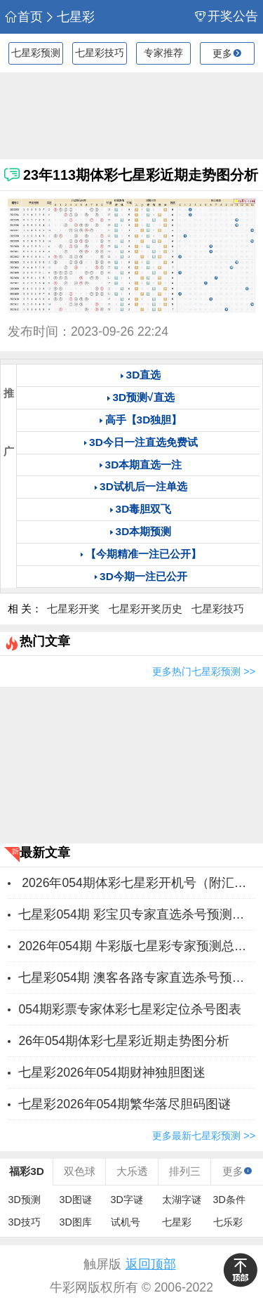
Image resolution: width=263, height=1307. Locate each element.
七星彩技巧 (99, 52)
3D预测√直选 (143, 397)
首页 (24, 17)
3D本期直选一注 (143, 465)
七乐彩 (228, 1222)
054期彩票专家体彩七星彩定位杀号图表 (129, 1009)
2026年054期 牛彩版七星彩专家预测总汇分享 (136, 946)
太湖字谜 (181, 1199)
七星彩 (69, 17)
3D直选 (143, 375)
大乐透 (132, 1171)
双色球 (79, 1171)
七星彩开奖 (73, 609)
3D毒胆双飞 (144, 509)
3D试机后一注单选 (143, 486)
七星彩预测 (35, 52)
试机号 (125, 1222)
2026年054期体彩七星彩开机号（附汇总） (136, 883)
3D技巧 (24, 1222)
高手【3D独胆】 (143, 420)
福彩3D (26, 1171)
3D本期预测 (144, 531)
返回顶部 (151, 1264)
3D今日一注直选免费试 (143, 442)
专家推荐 (163, 52)
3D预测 (24, 1199)
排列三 (185, 1171)
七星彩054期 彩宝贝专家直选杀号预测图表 (136, 914)
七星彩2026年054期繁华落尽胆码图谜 (124, 1104)
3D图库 (76, 1222)
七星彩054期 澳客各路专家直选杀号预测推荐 (136, 978)
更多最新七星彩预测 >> (203, 1135)
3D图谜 (76, 1199)
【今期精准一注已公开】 (143, 554)
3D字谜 (127, 1199)
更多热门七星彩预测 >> (203, 671)
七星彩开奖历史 (145, 609)
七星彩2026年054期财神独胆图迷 (111, 1072)
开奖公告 (226, 16)
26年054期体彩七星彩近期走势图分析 (123, 1041)
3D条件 (229, 1199)
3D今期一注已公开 (143, 576)
